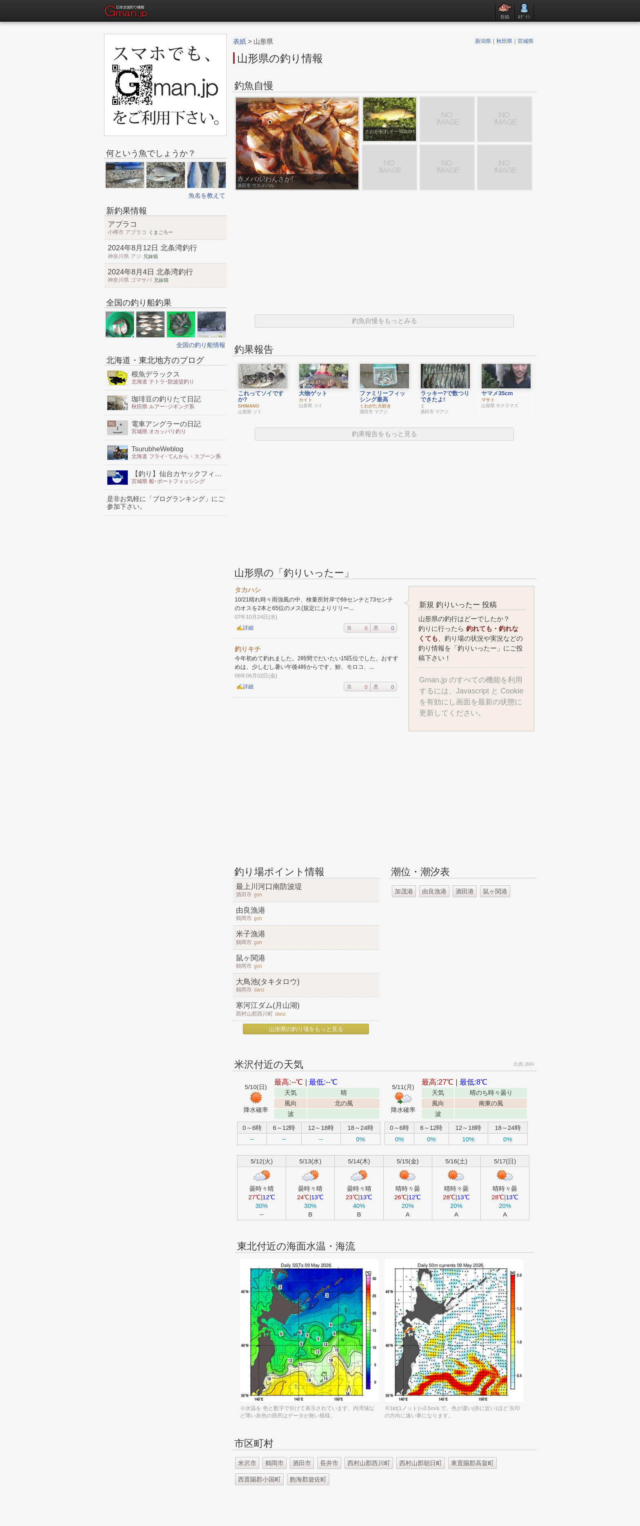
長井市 (329, 1462)
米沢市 (247, 1462)
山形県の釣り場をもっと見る (306, 1029)
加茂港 (404, 891)
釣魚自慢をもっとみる (384, 320)
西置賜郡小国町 (259, 1479)
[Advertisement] (384, 253)
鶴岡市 (274, 1462)
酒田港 (465, 891)
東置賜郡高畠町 (472, 1462)
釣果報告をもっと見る (384, 433)
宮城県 (525, 41)
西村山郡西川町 (368, 1462)
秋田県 (504, 41)
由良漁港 (434, 891)
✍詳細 (244, 628)
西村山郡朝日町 (420, 1462)
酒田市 (302, 1462)
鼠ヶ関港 (495, 891)
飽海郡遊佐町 (308, 1479)
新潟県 (483, 41)
